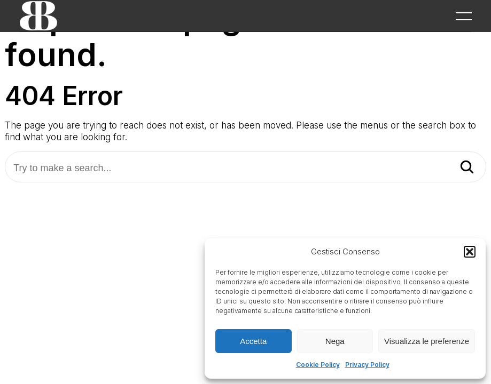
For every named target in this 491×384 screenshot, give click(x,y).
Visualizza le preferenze (426, 341)
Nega (335, 341)
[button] (469, 251)
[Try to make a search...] (245, 168)
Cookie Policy (318, 365)
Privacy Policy (367, 365)
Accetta (253, 341)
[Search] (467, 168)
